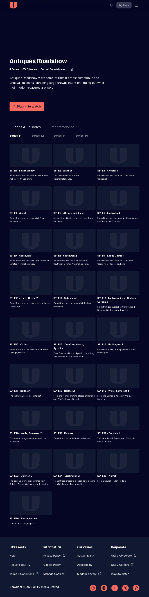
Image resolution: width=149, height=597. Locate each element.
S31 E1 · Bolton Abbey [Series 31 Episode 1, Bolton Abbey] (22, 171)
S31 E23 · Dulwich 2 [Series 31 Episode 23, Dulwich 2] (21, 476)
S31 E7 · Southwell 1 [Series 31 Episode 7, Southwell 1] (21, 256)
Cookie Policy (52, 565)
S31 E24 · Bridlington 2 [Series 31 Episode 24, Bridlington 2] (66, 476)
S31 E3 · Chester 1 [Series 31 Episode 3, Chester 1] (107, 171)
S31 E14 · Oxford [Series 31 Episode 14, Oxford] (19, 344)
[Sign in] (124, 5)
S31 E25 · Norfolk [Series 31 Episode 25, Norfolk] (107, 476)
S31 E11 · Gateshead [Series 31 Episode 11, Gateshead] (64, 298)
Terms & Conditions (22, 574)
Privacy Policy (52, 555)
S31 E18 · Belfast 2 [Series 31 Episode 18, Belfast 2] (64, 391)
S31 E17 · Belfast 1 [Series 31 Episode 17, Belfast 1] (20, 391)
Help (12, 555)
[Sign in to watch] (27, 106)
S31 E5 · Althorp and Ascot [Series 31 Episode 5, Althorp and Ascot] (68, 213)
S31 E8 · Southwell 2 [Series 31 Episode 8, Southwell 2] (65, 256)
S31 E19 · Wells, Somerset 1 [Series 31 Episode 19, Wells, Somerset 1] (113, 391)
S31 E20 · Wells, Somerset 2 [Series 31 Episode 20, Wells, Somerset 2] (26, 433)
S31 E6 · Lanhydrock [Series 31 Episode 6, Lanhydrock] (108, 213)
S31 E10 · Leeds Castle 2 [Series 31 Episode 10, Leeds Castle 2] (24, 298)
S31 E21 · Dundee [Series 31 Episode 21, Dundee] (63, 433)
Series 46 (81, 136)
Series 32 (37, 136)
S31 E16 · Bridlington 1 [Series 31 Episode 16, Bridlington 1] (110, 344)
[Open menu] (136, 5)
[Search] (112, 5)
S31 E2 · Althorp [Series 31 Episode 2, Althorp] (62, 171)
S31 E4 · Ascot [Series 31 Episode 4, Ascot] (18, 213)
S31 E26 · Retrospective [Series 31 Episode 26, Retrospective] (23, 518)
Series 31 (15, 136)
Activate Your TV (20, 565)
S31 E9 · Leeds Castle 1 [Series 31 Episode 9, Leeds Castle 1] (110, 256)
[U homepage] (13, 5)
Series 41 (59, 136)
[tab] (62, 128)
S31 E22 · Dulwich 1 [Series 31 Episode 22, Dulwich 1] (108, 433)
